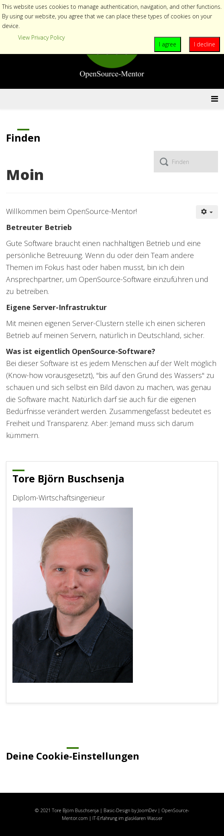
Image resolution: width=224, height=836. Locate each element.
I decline (204, 44)
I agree (167, 44)
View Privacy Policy (41, 37)
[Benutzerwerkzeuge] (207, 212)
